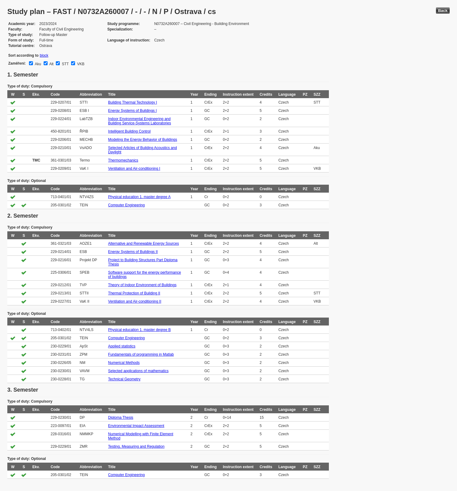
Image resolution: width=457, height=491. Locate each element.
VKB (80, 64)
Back (443, 10)
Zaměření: (17, 63)
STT (65, 64)
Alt (51, 64)
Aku (37, 64)
